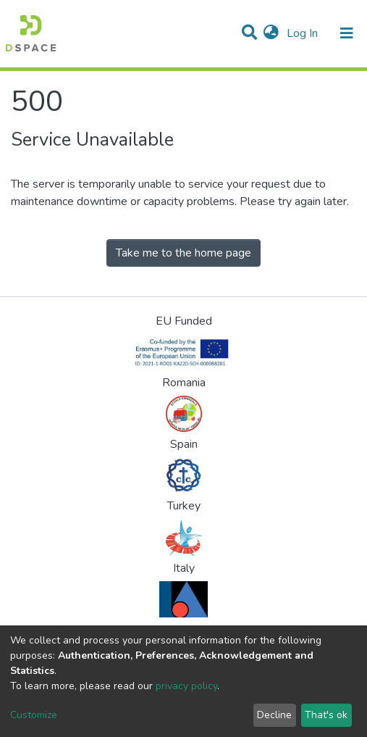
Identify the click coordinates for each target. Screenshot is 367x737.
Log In (304, 33)
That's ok (326, 715)
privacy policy (186, 686)
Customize (33, 715)
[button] (271, 33)
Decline (274, 715)
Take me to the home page (183, 253)
